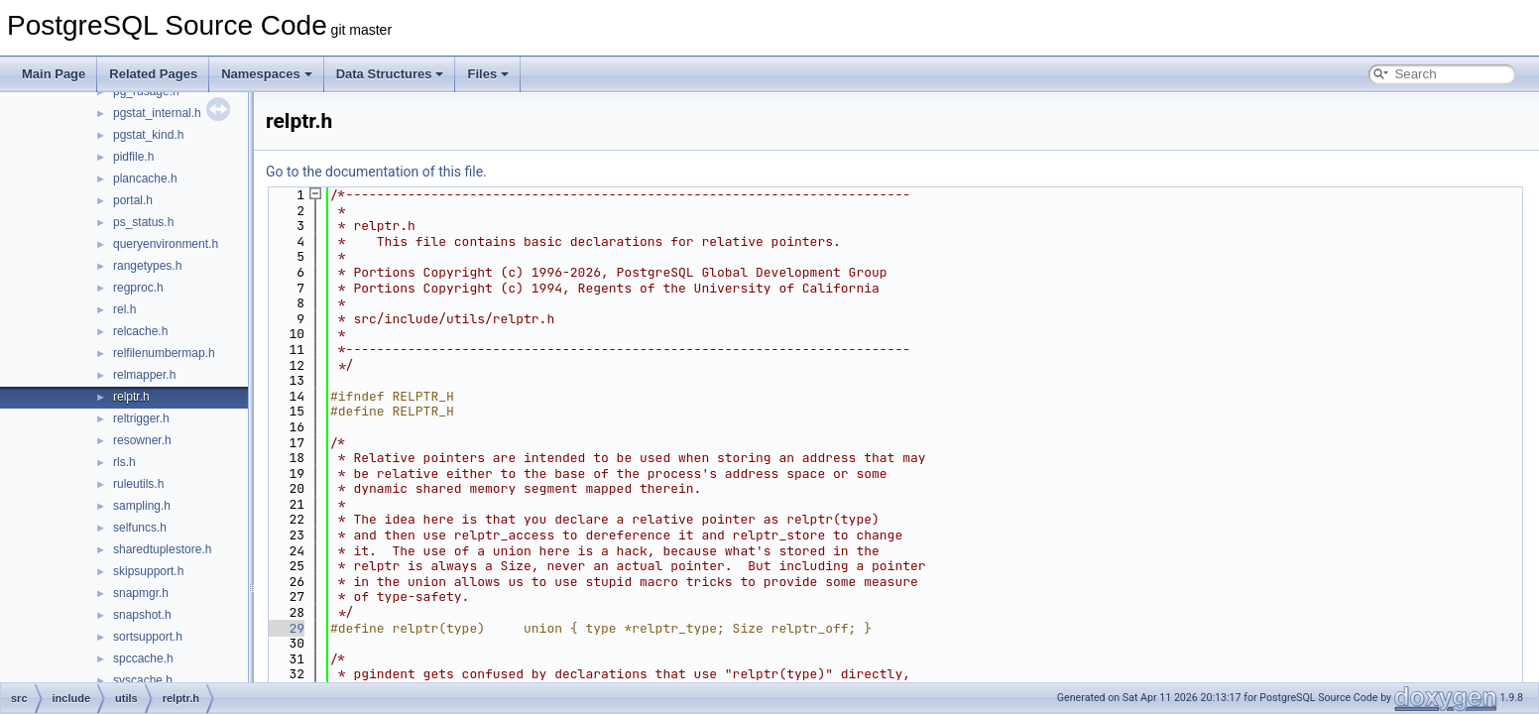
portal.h (133, 200)
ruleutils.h (138, 484)
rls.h (124, 462)
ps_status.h (143, 222)
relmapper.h (144, 375)
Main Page (53, 73)
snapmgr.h (141, 593)
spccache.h (143, 658)
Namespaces (266, 73)
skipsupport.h (148, 571)
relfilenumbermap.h (164, 353)
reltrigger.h (141, 418)
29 (285, 628)
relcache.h (140, 331)
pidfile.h (133, 157)
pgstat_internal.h (157, 113)
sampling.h (142, 506)
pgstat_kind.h (148, 135)
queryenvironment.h (165, 244)
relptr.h (131, 397)
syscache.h (143, 680)
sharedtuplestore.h (162, 549)
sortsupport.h (147, 637)
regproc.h (138, 288)
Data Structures (390, 73)
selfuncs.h (140, 528)
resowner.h (142, 440)
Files (488, 73)
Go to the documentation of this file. (376, 171)
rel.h (124, 309)
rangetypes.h (147, 266)
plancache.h (145, 178)
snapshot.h (142, 615)
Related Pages (153, 73)
